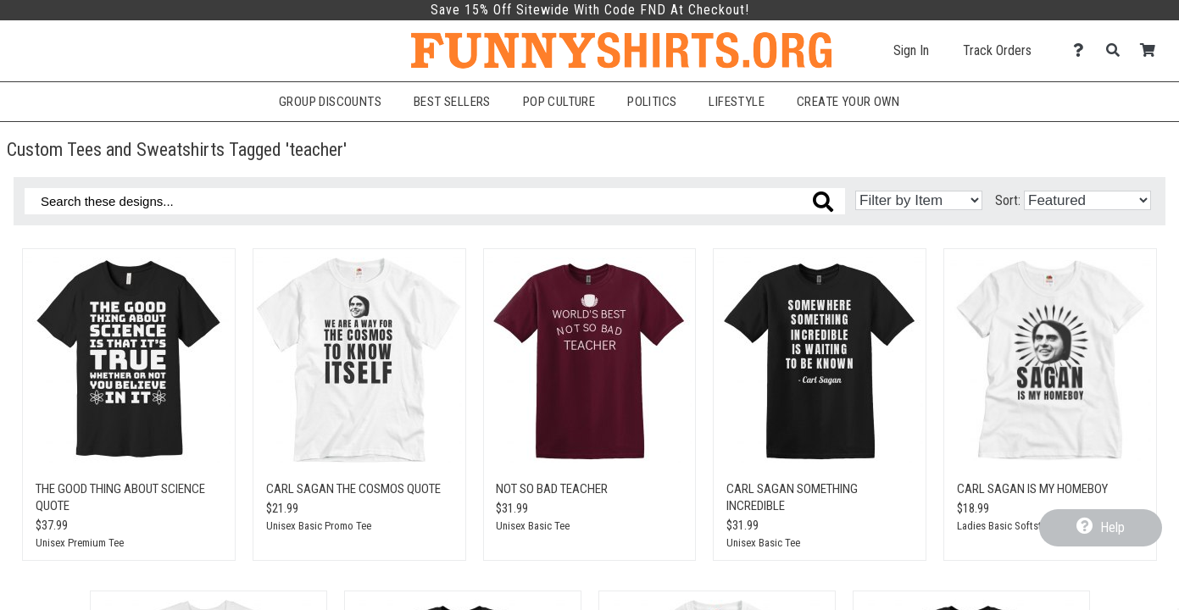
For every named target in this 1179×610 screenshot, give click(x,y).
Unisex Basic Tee (533, 525)
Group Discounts (330, 101)
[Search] (1117, 50)
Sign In (911, 50)
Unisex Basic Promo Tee (318, 525)
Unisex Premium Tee (80, 542)
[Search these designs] (435, 201)
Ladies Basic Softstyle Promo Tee (1030, 525)
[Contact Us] (1082, 50)
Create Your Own (848, 101)
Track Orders (997, 50)
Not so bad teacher (552, 488)
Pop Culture (559, 101)
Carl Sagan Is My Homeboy (1032, 488)
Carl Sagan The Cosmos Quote (353, 488)
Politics (651, 101)
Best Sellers (452, 101)
